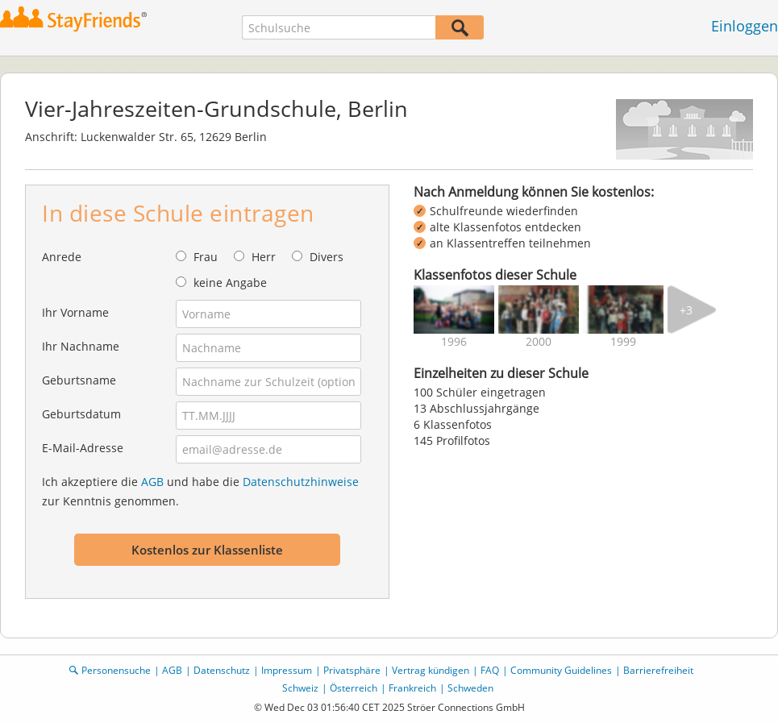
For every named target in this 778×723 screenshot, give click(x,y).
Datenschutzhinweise (301, 481)
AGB (152, 481)
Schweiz (300, 688)
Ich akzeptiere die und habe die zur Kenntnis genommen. (200, 491)
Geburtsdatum (81, 414)
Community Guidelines (561, 670)
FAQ (490, 670)
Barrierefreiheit (658, 670)
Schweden (470, 688)
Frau (205, 256)
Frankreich (412, 688)
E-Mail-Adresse (82, 447)
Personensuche (116, 670)
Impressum (286, 670)
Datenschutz (221, 670)
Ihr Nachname (80, 346)
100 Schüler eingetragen (480, 392)
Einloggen (744, 25)
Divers (326, 256)
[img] (454, 309)
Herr (264, 256)
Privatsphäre (352, 670)
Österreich (353, 688)
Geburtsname (79, 380)
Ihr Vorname (75, 312)
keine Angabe (230, 282)
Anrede (61, 256)
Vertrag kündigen (430, 670)
